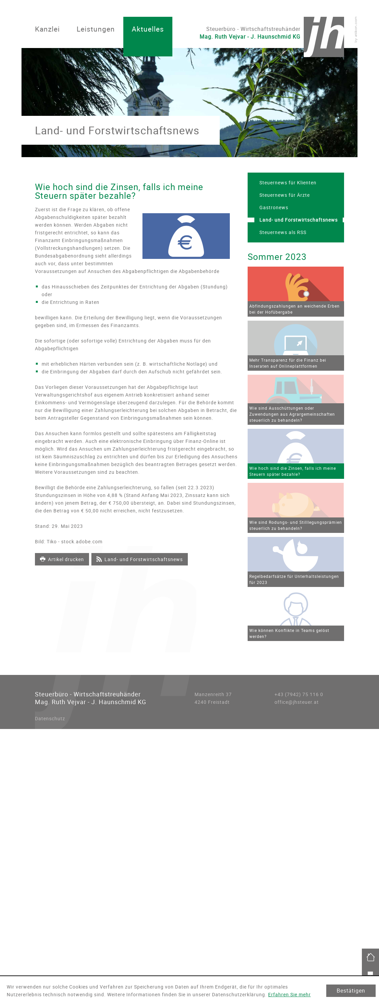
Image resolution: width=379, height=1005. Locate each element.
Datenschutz (50, 718)
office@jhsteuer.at (297, 702)
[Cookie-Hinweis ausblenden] (351, 991)
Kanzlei (47, 29)
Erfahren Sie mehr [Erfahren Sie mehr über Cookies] (289, 994)
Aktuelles (148, 29)
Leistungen (96, 29)
